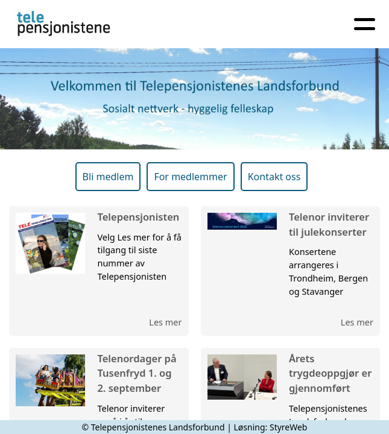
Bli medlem (108, 176)
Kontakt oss (274, 176)
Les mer (165, 322)
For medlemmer (190, 176)
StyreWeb (289, 427)
